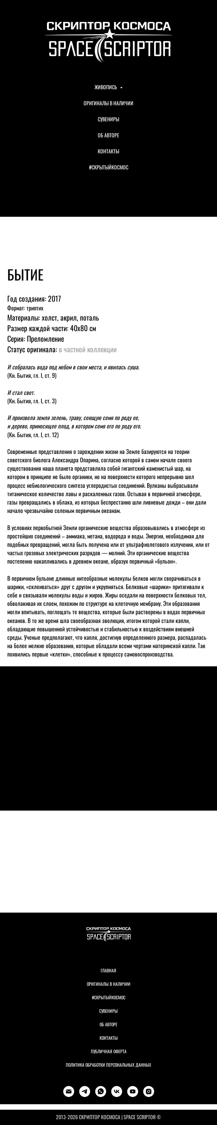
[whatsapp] (100, 1091)
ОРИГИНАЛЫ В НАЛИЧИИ (108, 103)
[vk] (116, 1091)
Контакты (109, 1038)
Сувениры (108, 1011)
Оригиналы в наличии (108, 984)
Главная (108, 970)
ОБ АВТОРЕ (108, 135)
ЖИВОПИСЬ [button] (106, 87)
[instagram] (148, 1091)
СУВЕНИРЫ (108, 119)
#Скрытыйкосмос (108, 997)
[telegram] (84, 1091)
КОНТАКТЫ (108, 151)
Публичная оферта (108, 1051)
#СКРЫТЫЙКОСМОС (108, 167)
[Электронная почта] (68, 1091)
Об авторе (108, 1024)
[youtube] (132, 1091)
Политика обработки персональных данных (108, 1065)
